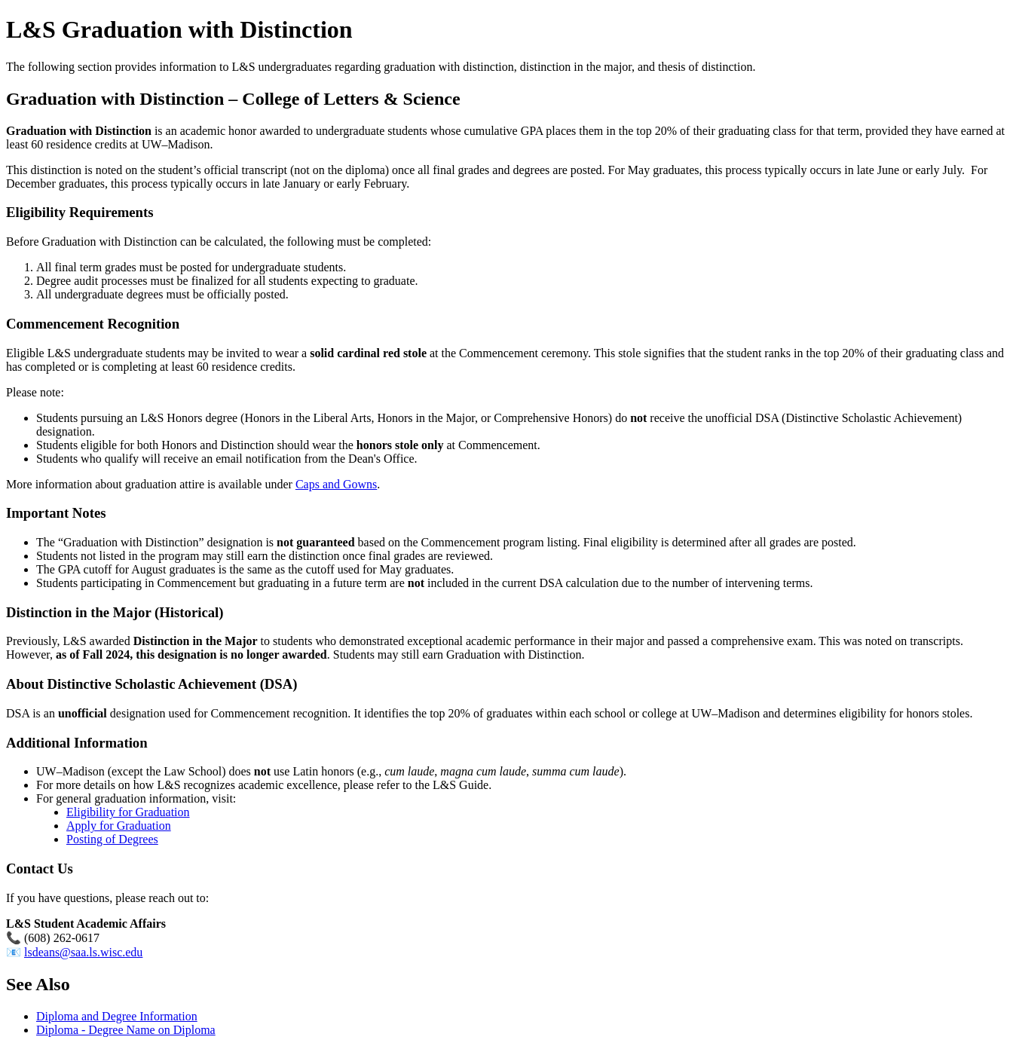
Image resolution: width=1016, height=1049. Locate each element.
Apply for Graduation (118, 825)
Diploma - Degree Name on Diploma (126, 1029)
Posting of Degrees (112, 839)
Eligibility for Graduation (128, 812)
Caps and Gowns (336, 484)
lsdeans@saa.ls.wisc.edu (83, 952)
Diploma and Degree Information (116, 1016)
